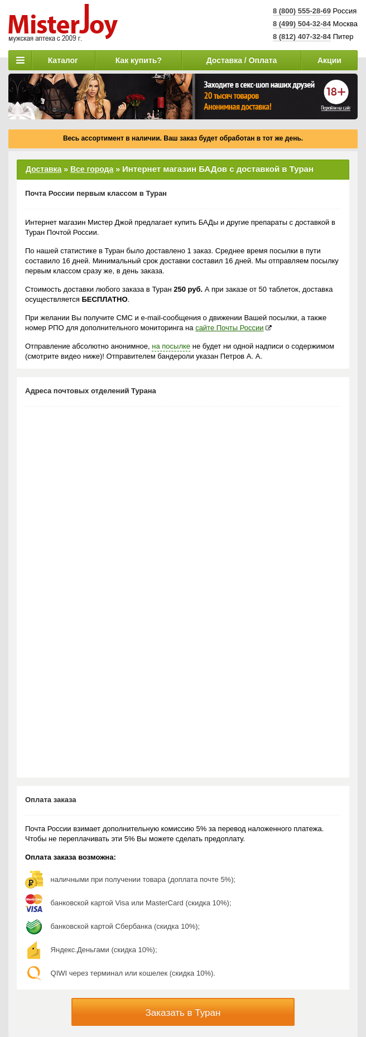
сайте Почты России (229, 328)
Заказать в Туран (183, 1012)
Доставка (43, 169)
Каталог (63, 60)
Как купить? (138, 60)
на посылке (171, 346)
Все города (91, 169)
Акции (329, 60)
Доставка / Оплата (241, 60)
